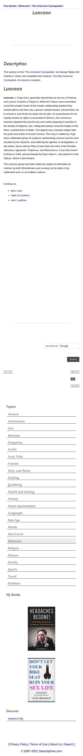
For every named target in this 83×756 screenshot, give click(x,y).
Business (14, 436)
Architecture (16, 421)
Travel (12, 576)
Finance (13, 464)
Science (13, 555)
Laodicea (22, 200)
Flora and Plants (19, 471)
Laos (19, 190)
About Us (56, 744)
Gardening (15, 485)
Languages (15, 513)
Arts (11, 428)
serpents (8, 122)
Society (13, 562)
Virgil (72, 134)
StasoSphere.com (50, 751)
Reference (14, 541)
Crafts (12, 449)
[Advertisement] (41, 36)
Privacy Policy (19, 744)
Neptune (33, 101)
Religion (13, 548)
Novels (12, 527)
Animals (13, 414)
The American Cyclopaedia (40, 72)
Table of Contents (20, 195)
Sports (12, 569)
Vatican (7, 158)
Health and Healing (21, 492)
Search (68, 744)
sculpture (36, 138)
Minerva (50, 117)
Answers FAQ (15, 718)
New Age (14, 520)
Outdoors (14, 583)
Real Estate (15, 534)
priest (13, 101)
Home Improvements (22, 506)
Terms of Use (38, 744)
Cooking (13, 478)
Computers (15, 443)
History (13, 499)
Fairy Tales (15, 457)
